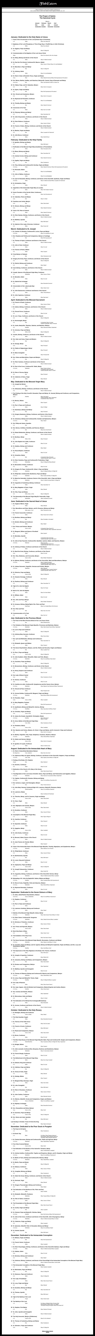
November (50, 26)
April (55, 23)
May (36, 25)
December (57, 26)
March (49, 23)
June (42, 25)
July (49, 25)
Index (48, 1332)
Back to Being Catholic (48, 1331)
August (56, 25)
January (37, 23)
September (38, 26)
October (43, 26)
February (43, 23)
